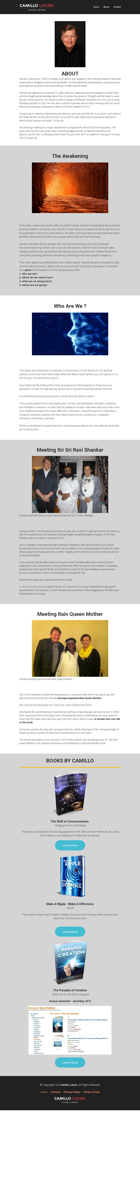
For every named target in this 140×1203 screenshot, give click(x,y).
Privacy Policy (71, 1092)
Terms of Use (91, 1092)
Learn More (70, 845)
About (106, 7)
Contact (117, 7)
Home (96, 7)
